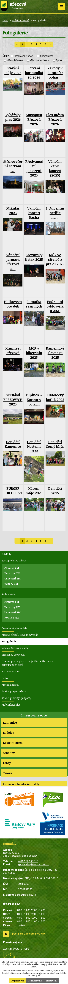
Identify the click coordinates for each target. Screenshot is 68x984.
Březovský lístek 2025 (34, 257)
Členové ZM (11, 568)
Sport (59, 60)
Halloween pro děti (13, 303)
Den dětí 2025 (55, 490)
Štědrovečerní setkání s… (12, 166)
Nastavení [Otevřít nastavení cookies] (51, 980)
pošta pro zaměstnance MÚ (28, 933)
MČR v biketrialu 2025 (34, 353)
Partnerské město (12, 671)
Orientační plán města (14, 628)
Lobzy (7, 763)
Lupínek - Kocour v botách (34, 399)
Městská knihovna (39, 60)
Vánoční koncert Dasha (34, 213)
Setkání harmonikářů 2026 (34, 72)
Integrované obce (23, 56)
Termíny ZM (12, 573)
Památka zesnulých (34, 303)
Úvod (5, 20)
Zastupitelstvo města (14, 560)
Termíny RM (12, 607)
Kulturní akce (46, 56)
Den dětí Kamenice (13, 444)
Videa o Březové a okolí (15, 648)
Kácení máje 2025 (34, 490)
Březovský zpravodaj (13, 654)
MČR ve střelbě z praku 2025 (55, 259)
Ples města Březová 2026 (55, 119)
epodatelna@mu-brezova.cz (33, 864)
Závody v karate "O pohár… (55, 72)
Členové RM (11, 602)
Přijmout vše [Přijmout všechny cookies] (17, 980)
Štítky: (6, 55)
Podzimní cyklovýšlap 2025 (55, 306)
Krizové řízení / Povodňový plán (20, 635)
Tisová (7, 773)
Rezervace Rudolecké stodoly (21, 784)
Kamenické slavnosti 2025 (55, 353)
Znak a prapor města (14, 691)
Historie (6, 678)
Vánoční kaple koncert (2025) (55, 168)
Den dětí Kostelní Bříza (34, 446)
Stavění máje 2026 (12, 70)
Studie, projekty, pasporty (16, 698)
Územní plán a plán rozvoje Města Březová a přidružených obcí (27, 663)
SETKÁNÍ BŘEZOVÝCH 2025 (12, 399)
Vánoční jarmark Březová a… (13, 262)
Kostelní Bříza (13, 743)
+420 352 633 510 (28, 861)
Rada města (8, 594)
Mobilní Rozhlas (11, 704)
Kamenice (10, 722)
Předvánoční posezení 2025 (34, 168)
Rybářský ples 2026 (13, 117)
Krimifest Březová (13, 350)
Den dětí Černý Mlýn (55, 444)
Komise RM (11, 617)
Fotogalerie (9, 641)
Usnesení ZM (12, 578)
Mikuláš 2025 (13, 210)
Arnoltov (9, 753)
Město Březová (20, 20)
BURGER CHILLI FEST (12, 490)
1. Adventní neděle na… (55, 213)
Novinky (6, 554)
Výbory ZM (11, 583)
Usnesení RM (12, 612)
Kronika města (10, 684)
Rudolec (8, 732)
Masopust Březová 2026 (34, 119)
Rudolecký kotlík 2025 (55, 397)
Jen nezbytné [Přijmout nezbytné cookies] (35, 980)
